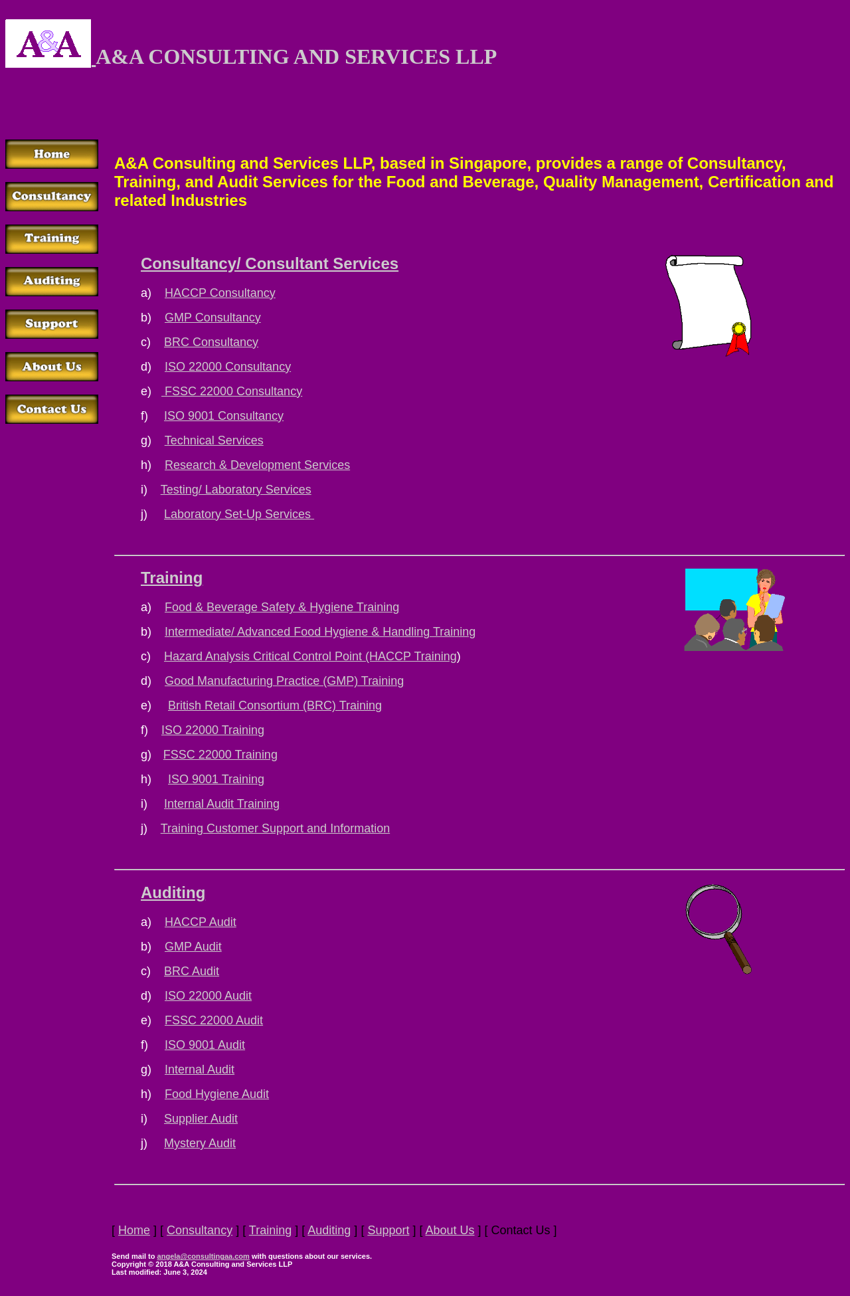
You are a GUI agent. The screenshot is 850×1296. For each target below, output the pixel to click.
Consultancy (199, 1230)
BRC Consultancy (211, 342)
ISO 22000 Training (212, 730)
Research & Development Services (257, 465)
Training (172, 578)
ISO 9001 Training (216, 779)
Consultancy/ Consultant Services (269, 263)
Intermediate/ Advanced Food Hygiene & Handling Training (320, 631)
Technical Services (214, 440)
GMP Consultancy (213, 317)
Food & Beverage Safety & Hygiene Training (282, 607)
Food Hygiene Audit (217, 1094)
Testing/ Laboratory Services (236, 489)
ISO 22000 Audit (208, 995)
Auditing (173, 892)
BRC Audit (191, 971)
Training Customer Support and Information (275, 828)
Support (388, 1230)
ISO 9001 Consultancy (224, 415)
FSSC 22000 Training (220, 754)
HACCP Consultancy (220, 293)
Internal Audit (199, 1069)
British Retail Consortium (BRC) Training (275, 705)
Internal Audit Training (222, 803)
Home (134, 1230)
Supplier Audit (201, 1118)
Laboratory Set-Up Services (239, 514)
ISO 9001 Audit (205, 1045)
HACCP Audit (200, 922)
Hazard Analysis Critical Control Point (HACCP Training (310, 656)
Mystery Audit (200, 1143)
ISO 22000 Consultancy (228, 366)
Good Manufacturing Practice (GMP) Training (284, 681)
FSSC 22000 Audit (214, 1020)
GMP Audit (193, 946)
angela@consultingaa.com (203, 1256)
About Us (449, 1230)
